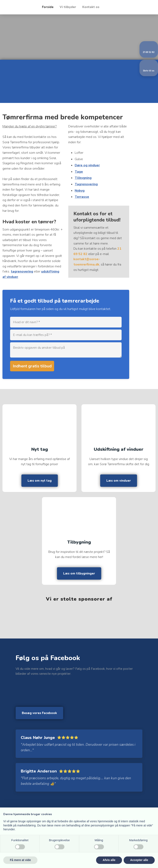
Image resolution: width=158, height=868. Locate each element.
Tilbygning (83, 178)
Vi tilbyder (68, 7)
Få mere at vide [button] (20, 860)
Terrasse (82, 197)
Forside (47, 7)
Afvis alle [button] (109, 860)
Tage (79, 171)
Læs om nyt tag (40, 481)
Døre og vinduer (87, 165)
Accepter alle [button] (139, 860)
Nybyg (80, 190)
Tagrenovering (86, 184)
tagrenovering (22, 271)
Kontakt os (90, 7)
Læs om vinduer (118, 481)
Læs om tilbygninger (79, 573)
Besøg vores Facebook (39, 713)
